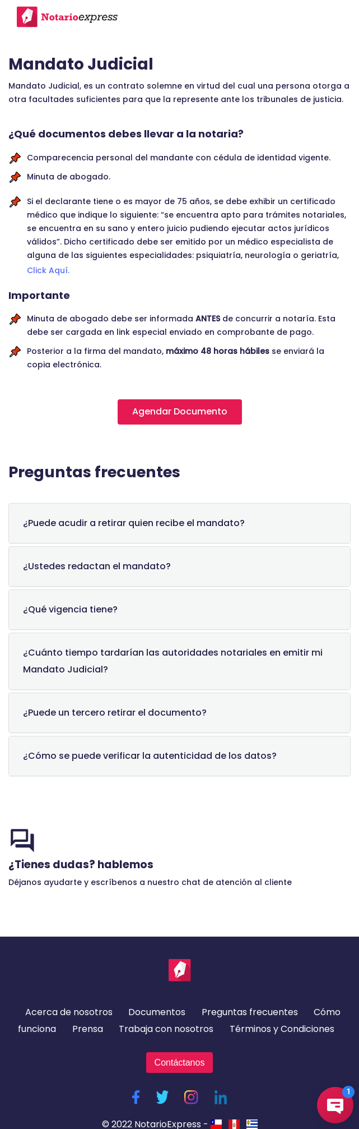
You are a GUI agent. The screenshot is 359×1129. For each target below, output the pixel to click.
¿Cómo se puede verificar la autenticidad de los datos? (150, 755)
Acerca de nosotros (69, 1012)
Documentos (156, 1012)
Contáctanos (180, 1062)
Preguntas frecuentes (250, 1012)
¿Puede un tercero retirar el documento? (115, 712)
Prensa (87, 1028)
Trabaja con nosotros (166, 1028)
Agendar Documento (179, 411)
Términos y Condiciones (282, 1028)
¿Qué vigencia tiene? (70, 609)
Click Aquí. (48, 270)
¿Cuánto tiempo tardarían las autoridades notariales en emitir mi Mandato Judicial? (173, 661)
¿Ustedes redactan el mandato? (97, 566)
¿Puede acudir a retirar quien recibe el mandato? (134, 523)
